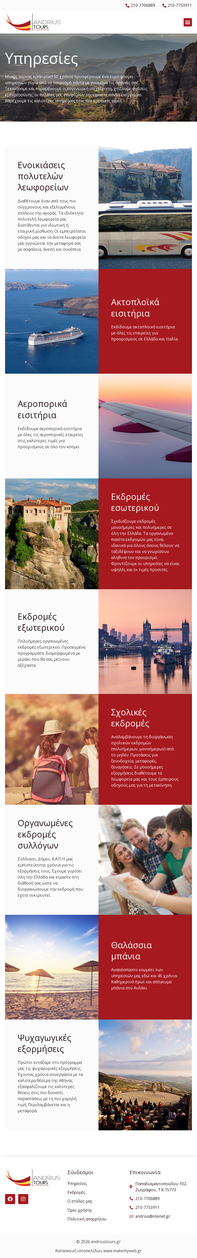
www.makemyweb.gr (122, 1251)
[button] (188, 22)
